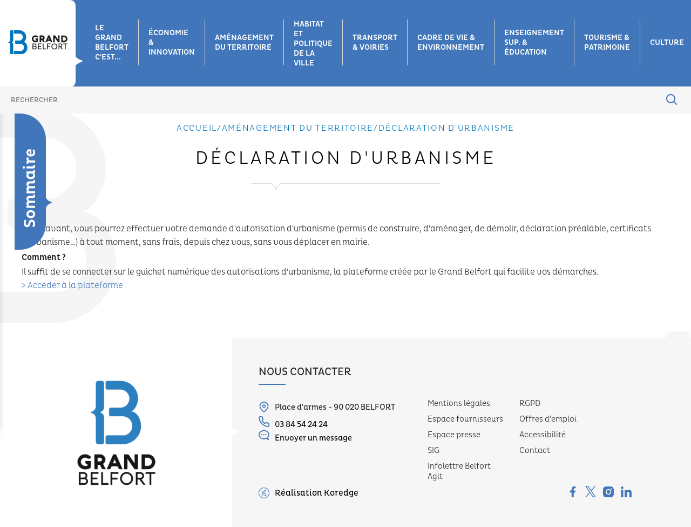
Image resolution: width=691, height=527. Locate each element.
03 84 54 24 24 (293, 423)
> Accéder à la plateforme (72, 285)
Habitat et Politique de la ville (313, 43)
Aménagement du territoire (244, 42)
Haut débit (13, 297)
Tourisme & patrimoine (607, 42)
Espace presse (454, 435)
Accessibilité (542, 435)
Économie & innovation (171, 42)
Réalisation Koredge (308, 493)
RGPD (529, 403)
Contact (534, 450)
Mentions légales (459, 403)
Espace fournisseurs (465, 419)
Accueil (197, 128)
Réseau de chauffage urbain (23, 341)
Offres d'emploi (548, 419)
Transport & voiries (375, 42)
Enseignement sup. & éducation (534, 42)
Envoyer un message (305, 436)
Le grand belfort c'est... (111, 42)
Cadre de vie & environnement (450, 42)
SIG (433, 450)
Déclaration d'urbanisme (28, 187)
